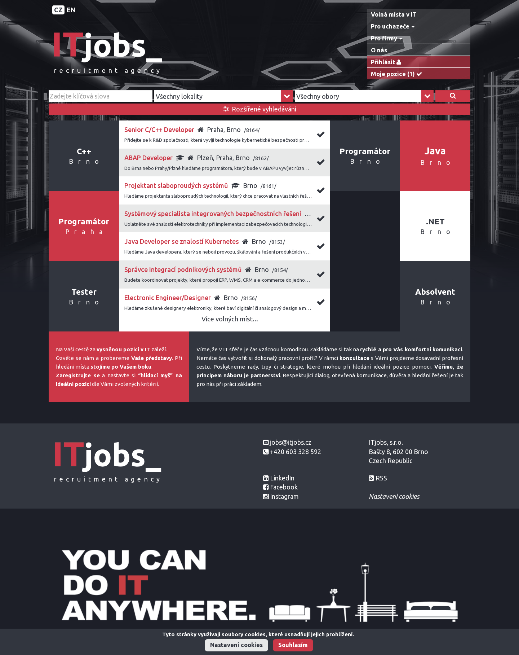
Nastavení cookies (236, 645)
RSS (381, 478)
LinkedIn (282, 478)
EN (71, 9)
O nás (379, 50)
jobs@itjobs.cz (290, 442)
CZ (58, 9)
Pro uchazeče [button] (392, 26)
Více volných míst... (229, 319)
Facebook (284, 487)
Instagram (284, 496)
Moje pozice (398, 74)
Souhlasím (293, 645)
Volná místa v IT (394, 14)
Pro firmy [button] (386, 38)
